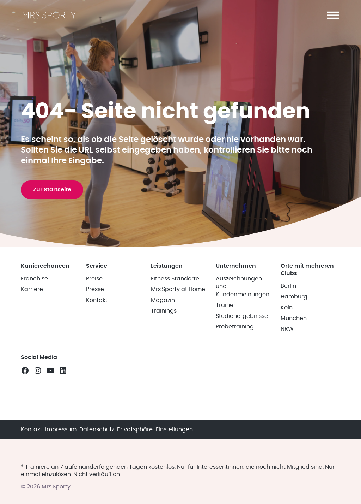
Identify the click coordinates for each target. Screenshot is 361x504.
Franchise (34, 353)
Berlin (288, 360)
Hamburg (294, 371)
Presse (95, 364)
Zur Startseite (54, 253)
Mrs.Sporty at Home (178, 364)
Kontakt (97, 374)
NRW (287, 403)
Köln (287, 382)
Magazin (163, 374)
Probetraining (235, 401)
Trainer (225, 380)
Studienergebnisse (242, 390)
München (294, 393)
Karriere (32, 364)
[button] (333, 15)
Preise (94, 353)
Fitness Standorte (175, 353)
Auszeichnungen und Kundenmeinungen (242, 361)
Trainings (164, 385)
